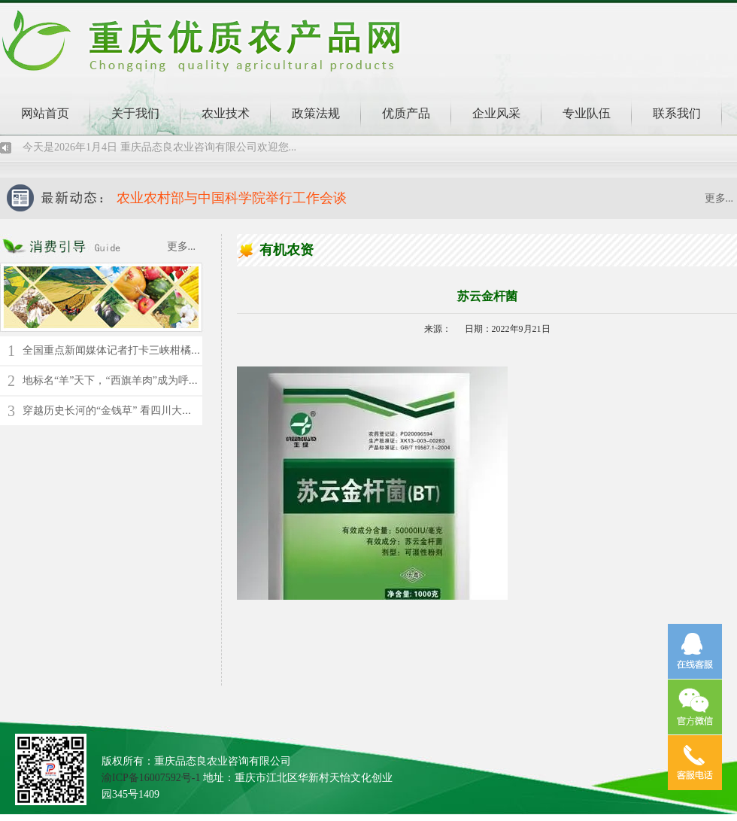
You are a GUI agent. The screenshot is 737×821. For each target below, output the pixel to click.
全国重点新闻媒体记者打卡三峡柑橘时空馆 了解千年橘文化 (161, 350)
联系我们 (677, 113)
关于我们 (135, 113)
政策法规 (316, 113)
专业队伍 (587, 113)
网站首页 (45, 113)
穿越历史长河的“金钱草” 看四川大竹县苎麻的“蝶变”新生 (154, 410)
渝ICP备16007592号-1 (151, 777)
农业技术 (226, 113)
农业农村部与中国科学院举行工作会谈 (232, 197)
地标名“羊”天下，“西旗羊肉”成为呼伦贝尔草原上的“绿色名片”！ (173, 380)
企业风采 (496, 113)
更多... (719, 198)
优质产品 (406, 113)
